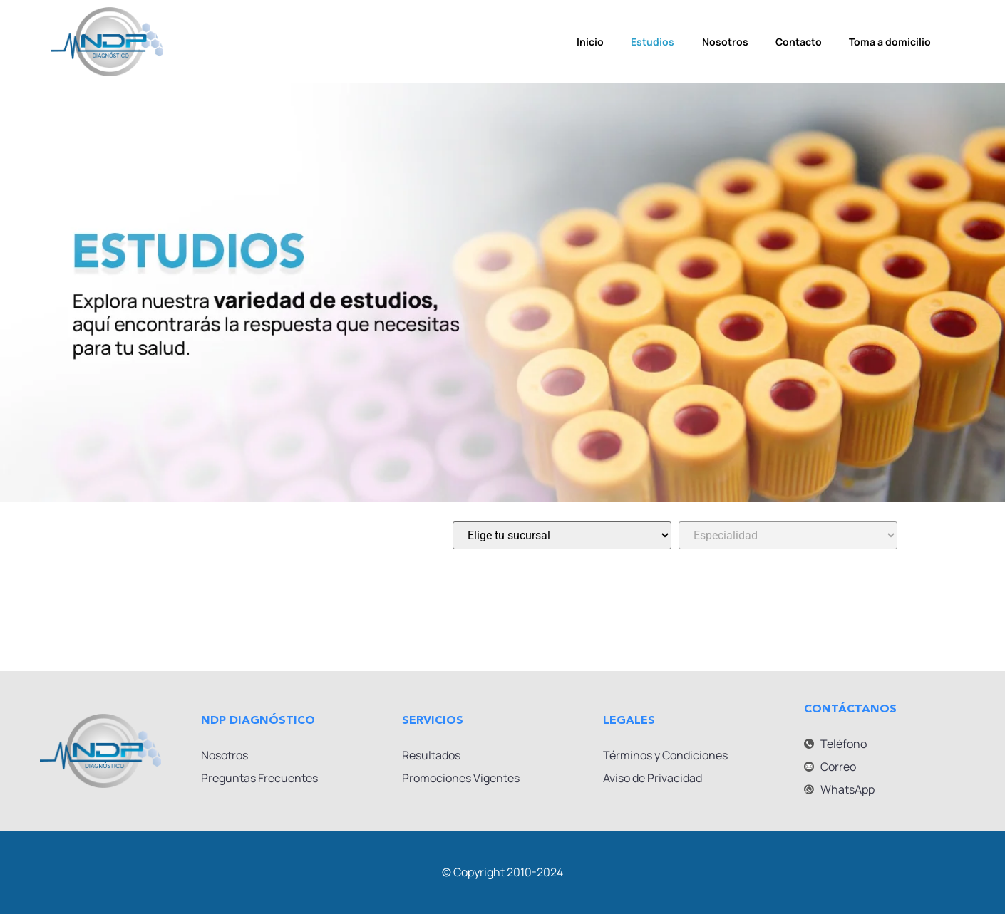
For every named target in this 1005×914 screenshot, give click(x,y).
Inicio (588, 41)
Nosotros (725, 41)
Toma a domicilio (893, 41)
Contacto (800, 41)
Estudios (652, 41)
